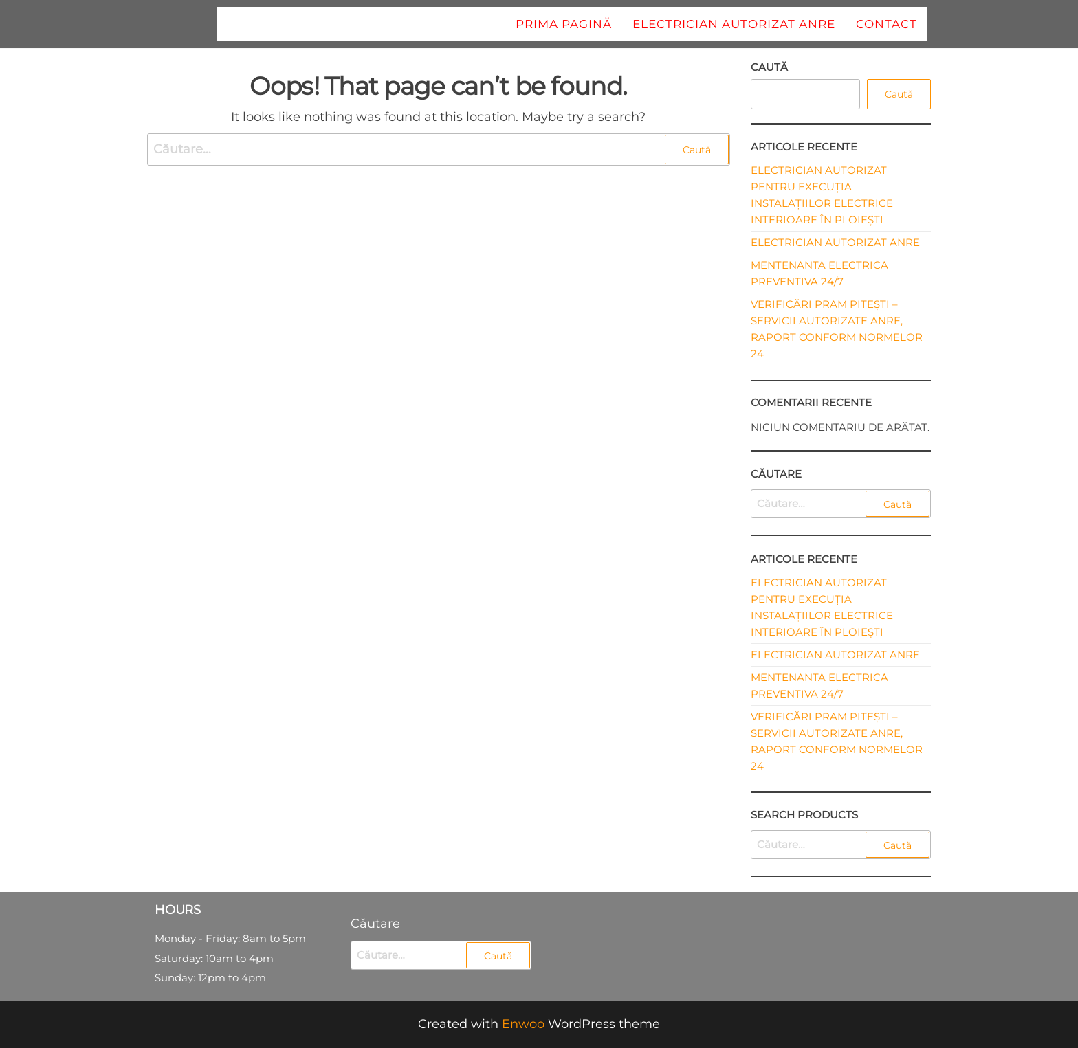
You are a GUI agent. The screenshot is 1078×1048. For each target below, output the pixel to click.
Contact (886, 24)
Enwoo (523, 1024)
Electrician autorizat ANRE (733, 24)
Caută (769, 67)
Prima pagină (564, 24)
